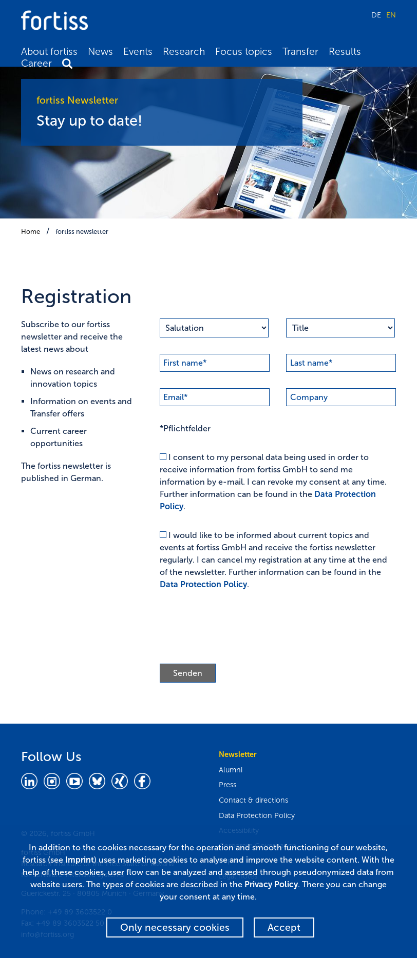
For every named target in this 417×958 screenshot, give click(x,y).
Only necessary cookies (175, 927)
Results (345, 51)
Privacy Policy (271, 884)
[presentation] (238, 627)
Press (227, 784)
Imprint (79, 860)
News (100, 51)
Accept (284, 927)
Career (36, 63)
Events (138, 51)
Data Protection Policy (203, 584)
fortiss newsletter (81, 231)
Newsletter (238, 754)
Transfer (300, 51)
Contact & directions (253, 800)
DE (376, 14)
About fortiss (49, 51)
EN (391, 14)
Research (184, 51)
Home (30, 231)
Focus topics (243, 51)
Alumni (230, 769)
